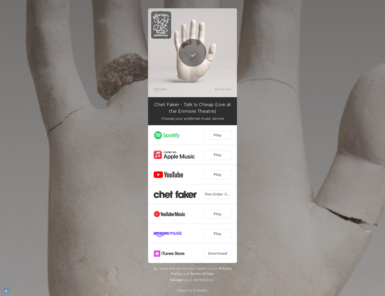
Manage (176, 280)
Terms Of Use (202, 274)
